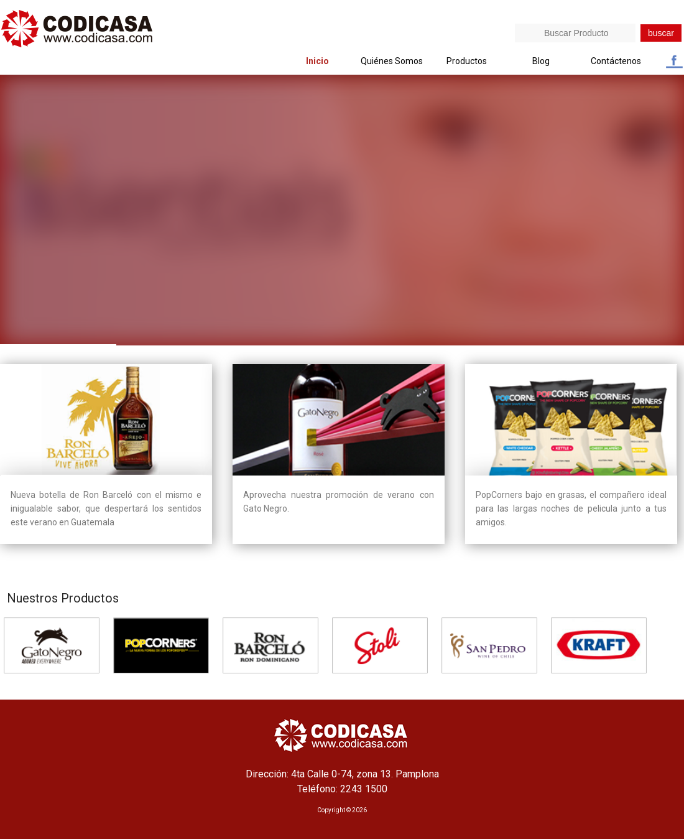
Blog (541, 61)
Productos (466, 61)
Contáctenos (616, 61)
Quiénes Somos (392, 61)
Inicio (317, 61)
